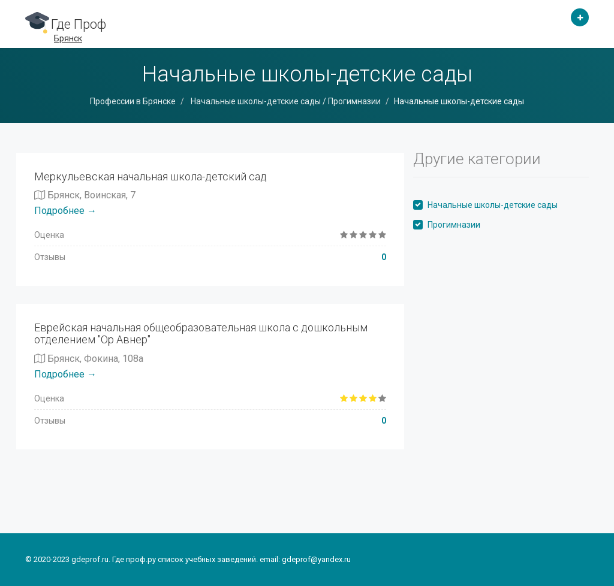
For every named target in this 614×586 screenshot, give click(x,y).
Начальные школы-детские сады (493, 205)
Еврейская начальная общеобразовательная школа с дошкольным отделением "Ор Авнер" (201, 333)
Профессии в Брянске (133, 101)
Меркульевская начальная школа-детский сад (150, 176)
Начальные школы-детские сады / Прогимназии (285, 101)
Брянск (68, 38)
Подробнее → (65, 210)
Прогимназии (454, 224)
